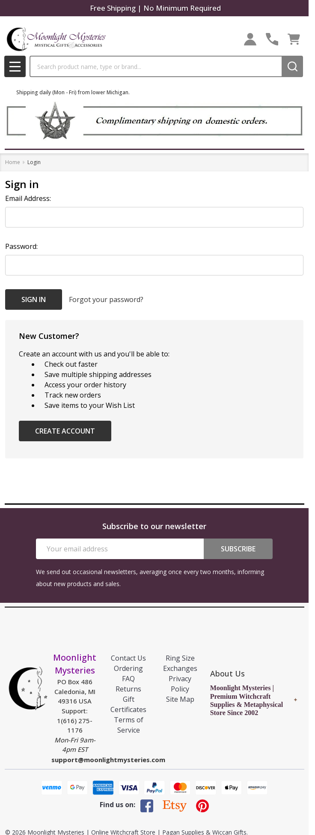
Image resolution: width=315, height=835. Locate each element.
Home (12, 162)
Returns (128, 689)
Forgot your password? (106, 299)
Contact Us (128, 658)
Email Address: (28, 198)
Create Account (65, 431)
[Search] (292, 66)
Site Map (180, 699)
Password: (21, 246)
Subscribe (238, 549)
